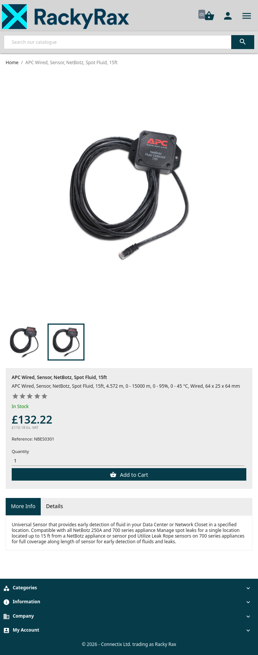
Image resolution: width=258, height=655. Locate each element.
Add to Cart (133, 474)
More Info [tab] (23, 506)
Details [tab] (54, 506)
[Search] (129, 42)
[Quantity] (128, 461)
